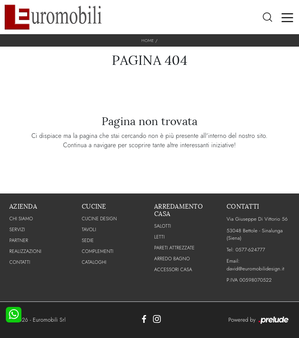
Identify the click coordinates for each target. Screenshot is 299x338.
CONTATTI (19, 262)
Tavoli (89, 229)
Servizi (17, 229)
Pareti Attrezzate (174, 247)
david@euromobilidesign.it (255, 268)
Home (147, 40)
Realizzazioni (25, 251)
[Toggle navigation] (287, 17)
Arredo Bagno (172, 258)
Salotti (162, 226)
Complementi (97, 251)
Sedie (88, 240)
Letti (159, 236)
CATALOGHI (94, 262)
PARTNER (18, 240)
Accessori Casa (173, 269)
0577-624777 (250, 249)
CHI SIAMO (21, 218)
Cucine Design (99, 218)
